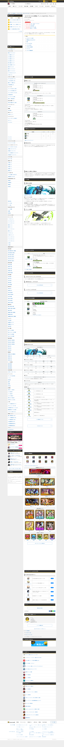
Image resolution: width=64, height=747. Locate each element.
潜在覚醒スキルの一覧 (11, 176)
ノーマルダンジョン (11, 220)
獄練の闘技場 (10, 369)
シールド (9, 379)
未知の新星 (9, 278)
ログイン (54, 1)
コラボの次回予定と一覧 (11, 80)
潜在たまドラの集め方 (11, 399)
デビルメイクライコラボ (29, 634)
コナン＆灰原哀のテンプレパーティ (13, 152)
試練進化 (9, 180)
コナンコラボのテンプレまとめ (12, 92)
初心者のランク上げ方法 (11, 401)
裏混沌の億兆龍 (10, 274)
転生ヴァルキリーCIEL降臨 (12, 333)
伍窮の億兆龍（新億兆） (11, 254)
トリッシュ (27, 462)
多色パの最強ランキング (11, 64)
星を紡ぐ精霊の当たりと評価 (12, 102)
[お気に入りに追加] (43, 4)
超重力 (9, 383)
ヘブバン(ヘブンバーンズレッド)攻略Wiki (47, 731)
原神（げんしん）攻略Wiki (19, 731)
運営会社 (40, 722)
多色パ (50, 526)
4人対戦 (9, 246)
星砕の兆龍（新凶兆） (11, 256)
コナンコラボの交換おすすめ (12, 90)
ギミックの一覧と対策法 (11, 377)
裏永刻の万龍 (10, 270)
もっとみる (20, 31)
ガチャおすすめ (47, 6)
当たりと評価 (32, 24)
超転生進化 (9, 202)
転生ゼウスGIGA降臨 (11, 337)
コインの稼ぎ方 (10, 395)
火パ (29, 515)
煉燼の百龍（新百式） (11, 262)
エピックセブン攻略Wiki (19, 734)
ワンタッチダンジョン (11, 240)
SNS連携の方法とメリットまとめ (13, 409)
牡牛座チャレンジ (10, 114)
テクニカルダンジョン (11, 222)
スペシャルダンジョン (11, 224)
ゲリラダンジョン (10, 234)
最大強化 (9, 387)
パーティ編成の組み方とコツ (12, 405)
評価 (27, 41)
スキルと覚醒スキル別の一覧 (12, 174)
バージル (33, 458)
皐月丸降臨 (31, 6)
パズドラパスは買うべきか (12, 413)
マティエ (46, 462)
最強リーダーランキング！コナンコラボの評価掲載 (16, 22)
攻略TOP (10, 6)
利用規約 (17, 722)
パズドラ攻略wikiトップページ (40, 472)
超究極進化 (9, 182)
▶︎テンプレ (28, 102)
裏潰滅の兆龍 (10, 272)
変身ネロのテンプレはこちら (28, 195)
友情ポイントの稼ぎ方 (11, 391)
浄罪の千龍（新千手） (11, 260)
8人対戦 (9, 244)
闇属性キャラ (10, 170)
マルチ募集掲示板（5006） (12, 421)
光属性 (46, 537)
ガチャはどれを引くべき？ (12, 78)
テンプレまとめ (37, 23)
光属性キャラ (10, 168)
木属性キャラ (10, 166)
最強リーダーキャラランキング (29, 140)
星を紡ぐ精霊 (26, 6)
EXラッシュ (9, 120)
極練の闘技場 (10, 367)
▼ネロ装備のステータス (39, 419)
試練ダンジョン (10, 228)
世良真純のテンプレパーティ (12, 154)
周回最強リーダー (47, 492)
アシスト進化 (10, 204)
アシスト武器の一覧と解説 (27, 269)
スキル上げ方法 (28, 45)
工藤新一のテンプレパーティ (12, 148)
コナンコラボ (20, 6)
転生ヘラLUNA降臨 (11, 331)
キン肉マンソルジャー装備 (28, 257)
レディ (34, 462)
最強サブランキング (11, 66)
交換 (33, 23)
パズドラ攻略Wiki (27, 630)
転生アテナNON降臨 (11, 335)
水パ (40, 515)
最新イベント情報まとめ (11, 82)
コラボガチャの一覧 (28, 632)
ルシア (52, 458)
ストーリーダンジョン (11, 230)
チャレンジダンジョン (11, 238)
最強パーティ (32, 502)
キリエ (52, 462)
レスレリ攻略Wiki (18, 732)
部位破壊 (9, 381)
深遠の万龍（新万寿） (11, 258)
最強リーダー (15, 6)
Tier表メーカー (10, 74)
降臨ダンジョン (10, 226)
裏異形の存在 (10, 359)
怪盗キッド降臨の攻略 (11, 98)
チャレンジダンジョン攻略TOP (12, 118)
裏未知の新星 (10, 266)
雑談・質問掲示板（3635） (12, 417)
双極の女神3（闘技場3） (11, 345)
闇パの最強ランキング (11, 62)
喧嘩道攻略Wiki (44, 736)
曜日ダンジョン (10, 232)
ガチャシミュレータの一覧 (12, 407)
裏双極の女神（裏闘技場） (12, 355)
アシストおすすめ (29, 43)
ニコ (40, 462)
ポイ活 (40, 1)
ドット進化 (9, 206)
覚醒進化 (9, 184)
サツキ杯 (36, 6)
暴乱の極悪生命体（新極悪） (12, 252)
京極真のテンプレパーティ (12, 150)
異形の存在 (9, 349)
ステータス (28, 48)
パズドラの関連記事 (29, 50)
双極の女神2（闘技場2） (11, 343)
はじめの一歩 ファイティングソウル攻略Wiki (35, 736)
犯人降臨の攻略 (10, 94)
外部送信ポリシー (30, 722)
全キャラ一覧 (10, 158)
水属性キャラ (10, 164)
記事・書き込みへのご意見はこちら (40, 628)
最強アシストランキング (11, 68)
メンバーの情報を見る (40, 625)
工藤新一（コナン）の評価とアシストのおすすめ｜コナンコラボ (16, 24)
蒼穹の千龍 (9, 280)
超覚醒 (9, 212)
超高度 (9, 385)
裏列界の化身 (10, 361)
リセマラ (47, 502)
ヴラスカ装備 (28, 265)
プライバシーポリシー (23, 722)
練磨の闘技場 (10, 365)
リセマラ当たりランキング (12, 72)
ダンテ (27, 458)
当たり (32, 23)
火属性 (27, 537)
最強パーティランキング (11, 70)
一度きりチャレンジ (11, 236)
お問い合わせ (35, 722)
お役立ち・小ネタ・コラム (12, 373)
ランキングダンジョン (11, 242)
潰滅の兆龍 (9, 284)
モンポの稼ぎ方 (10, 393)
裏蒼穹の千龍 (10, 268)
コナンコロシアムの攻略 (11, 96)
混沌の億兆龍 (10, 286)
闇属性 (52, 537)
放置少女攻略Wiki (31, 734)
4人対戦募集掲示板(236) (11, 427)
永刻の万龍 (9, 282)
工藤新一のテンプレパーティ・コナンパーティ (16, 26)
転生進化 (9, 186)
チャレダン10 (10, 122)
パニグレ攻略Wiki (31, 731)
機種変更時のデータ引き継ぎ (12, 411)
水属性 (33, 537)
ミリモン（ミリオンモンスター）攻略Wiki (21, 736)
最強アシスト (32, 492)
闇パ (40, 526)
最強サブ (35, 28)
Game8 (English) (44, 722)
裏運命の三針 (10, 357)
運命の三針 (9, 347)
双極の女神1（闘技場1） (11, 341)
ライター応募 (53, 722)
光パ (29, 526)
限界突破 (9, 214)
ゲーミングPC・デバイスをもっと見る (15, 470)
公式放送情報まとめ (11, 84)
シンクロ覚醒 (10, 210)
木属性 (39, 537)
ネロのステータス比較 (29, 38)
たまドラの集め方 (10, 397)
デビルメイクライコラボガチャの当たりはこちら (31, 465)
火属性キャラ (10, 162)
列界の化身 (9, 351)
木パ (50, 515)
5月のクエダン (53, 6)
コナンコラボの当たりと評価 (12, 88)
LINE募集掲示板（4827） (11, 423)
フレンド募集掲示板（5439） (12, 419)
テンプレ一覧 (41, 6)
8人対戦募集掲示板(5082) (11, 425)
